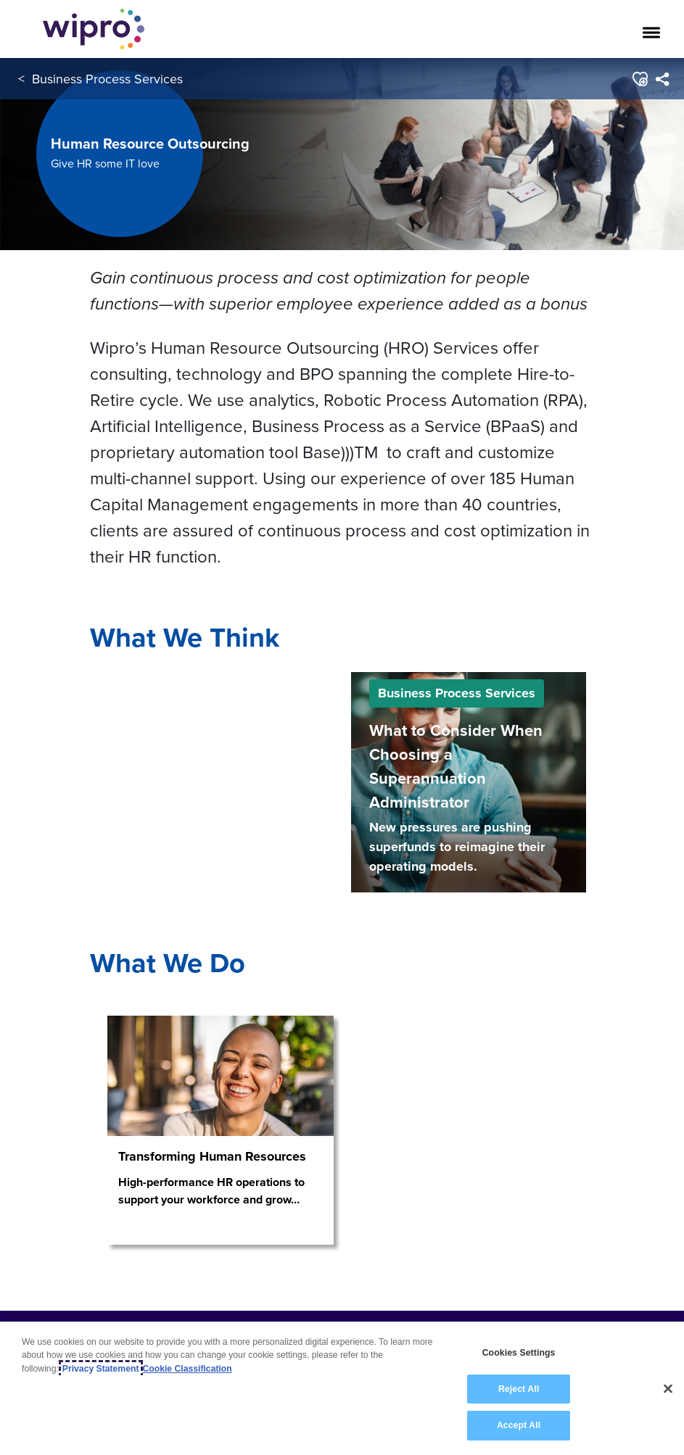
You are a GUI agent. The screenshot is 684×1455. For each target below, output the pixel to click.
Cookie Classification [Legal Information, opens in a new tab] (187, 1369)
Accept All (518, 1426)
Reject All (518, 1389)
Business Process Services (107, 79)
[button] (639, 79)
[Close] (668, 1389)
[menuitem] (661, 79)
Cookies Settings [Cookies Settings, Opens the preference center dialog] (519, 1353)
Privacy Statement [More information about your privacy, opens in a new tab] (100, 1369)
